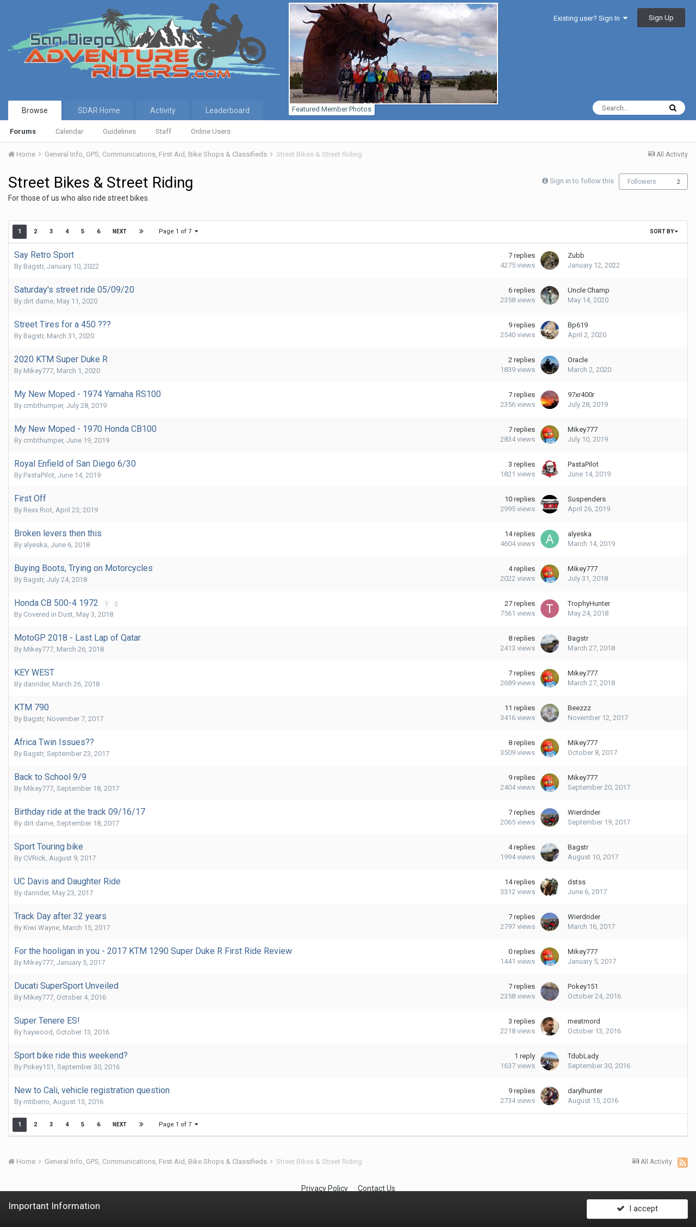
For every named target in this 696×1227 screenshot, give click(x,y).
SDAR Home (99, 110)
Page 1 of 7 (178, 231)
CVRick (34, 858)
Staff (163, 131)
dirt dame (38, 301)
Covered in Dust (48, 614)
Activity (163, 110)
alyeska (35, 545)
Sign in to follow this (582, 181)
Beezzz (579, 708)
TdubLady (583, 1056)
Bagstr (33, 266)
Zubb (576, 255)
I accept (637, 1207)
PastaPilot (38, 475)
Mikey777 (38, 371)
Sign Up (661, 18)
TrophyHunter (589, 603)
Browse (35, 110)
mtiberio (36, 1102)
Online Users (211, 131)
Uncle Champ (589, 290)
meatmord (584, 1021)
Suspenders (587, 499)
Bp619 (578, 325)
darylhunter (585, 1091)
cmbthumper (43, 405)
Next (120, 231)
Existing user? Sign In (590, 18)
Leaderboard (228, 110)
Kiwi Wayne (41, 928)
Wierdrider (584, 812)
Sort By (664, 231)
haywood (38, 1032)
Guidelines (119, 131)
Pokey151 (583, 986)
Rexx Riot (37, 510)
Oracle (578, 360)
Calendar (69, 131)
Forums (23, 131)
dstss (577, 882)
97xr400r (581, 395)
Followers (641, 181)
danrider (36, 684)
